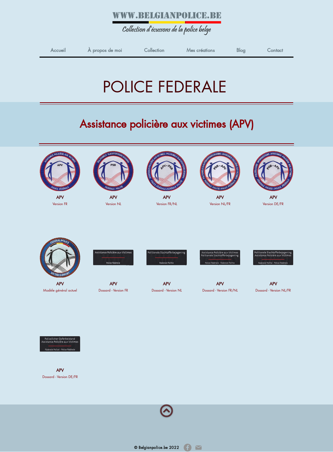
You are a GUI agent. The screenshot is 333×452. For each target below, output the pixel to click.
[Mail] (198, 447)
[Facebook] (187, 447)
